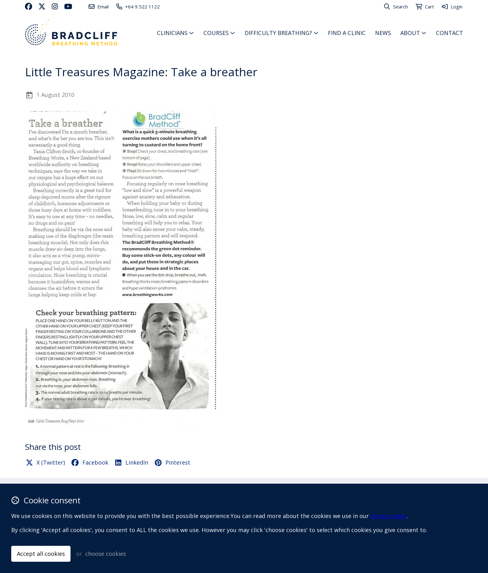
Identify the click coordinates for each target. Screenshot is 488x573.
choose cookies (105, 553)
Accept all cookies (41, 553)
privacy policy (388, 516)
